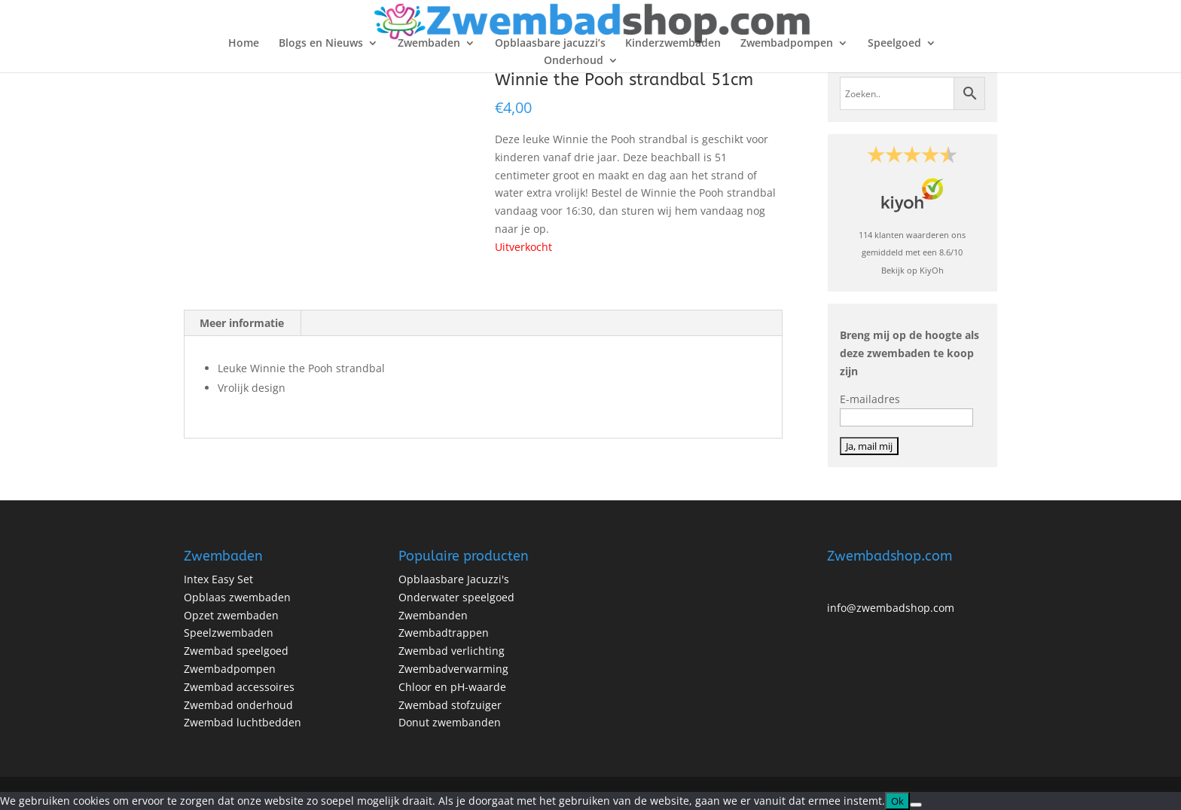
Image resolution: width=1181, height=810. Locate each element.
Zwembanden (433, 615)
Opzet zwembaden (231, 615)
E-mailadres (870, 399)
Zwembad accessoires (239, 687)
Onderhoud (573, 61)
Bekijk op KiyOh (912, 270)
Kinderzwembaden (673, 44)
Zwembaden (429, 44)
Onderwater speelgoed (456, 597)
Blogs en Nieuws (321, 44)
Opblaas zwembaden (237, 597)
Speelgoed (894, 44)
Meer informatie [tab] (242, 323)
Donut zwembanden (449, 722)
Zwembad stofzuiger (450, 705)
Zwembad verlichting (451, 650)
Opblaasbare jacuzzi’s (550, 44)
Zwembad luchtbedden (242, 722)
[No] (916, 804)
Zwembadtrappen (443, 632)
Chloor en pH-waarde (452, 687)
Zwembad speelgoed (236, 650)
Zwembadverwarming (453, 669)
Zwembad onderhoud (238, 705)
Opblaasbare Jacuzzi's (453, 579)
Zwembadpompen (786, 44)
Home (243, 44)
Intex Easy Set (218, 579)
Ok (897, 801)
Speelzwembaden (228, 632)
